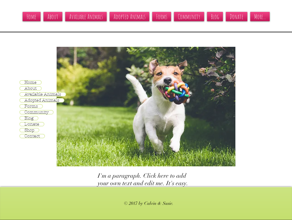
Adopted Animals (41, 100)
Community (36, 112)
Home (30, 82)
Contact (32, 136)
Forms (31, 106)
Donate (31, 124)
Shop (29, 130)
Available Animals (42, 94)
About (30, 88)
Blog (28, 118)
